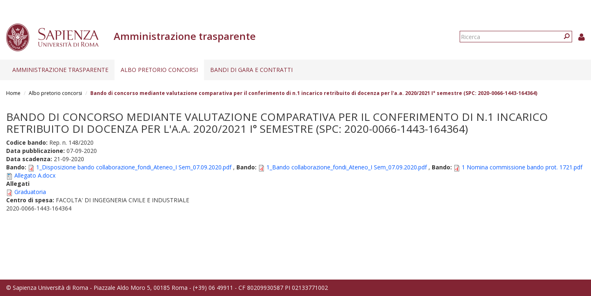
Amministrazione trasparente (60, 70)
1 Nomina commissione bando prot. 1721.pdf (522, 167)
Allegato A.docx (34, 175)
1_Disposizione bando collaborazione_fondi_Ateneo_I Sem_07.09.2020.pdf (133, 167)
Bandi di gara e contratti (251, 70)
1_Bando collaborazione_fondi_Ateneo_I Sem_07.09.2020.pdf (346, 167)
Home (13, 93)
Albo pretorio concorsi (159, 70)
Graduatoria (30, 192)
